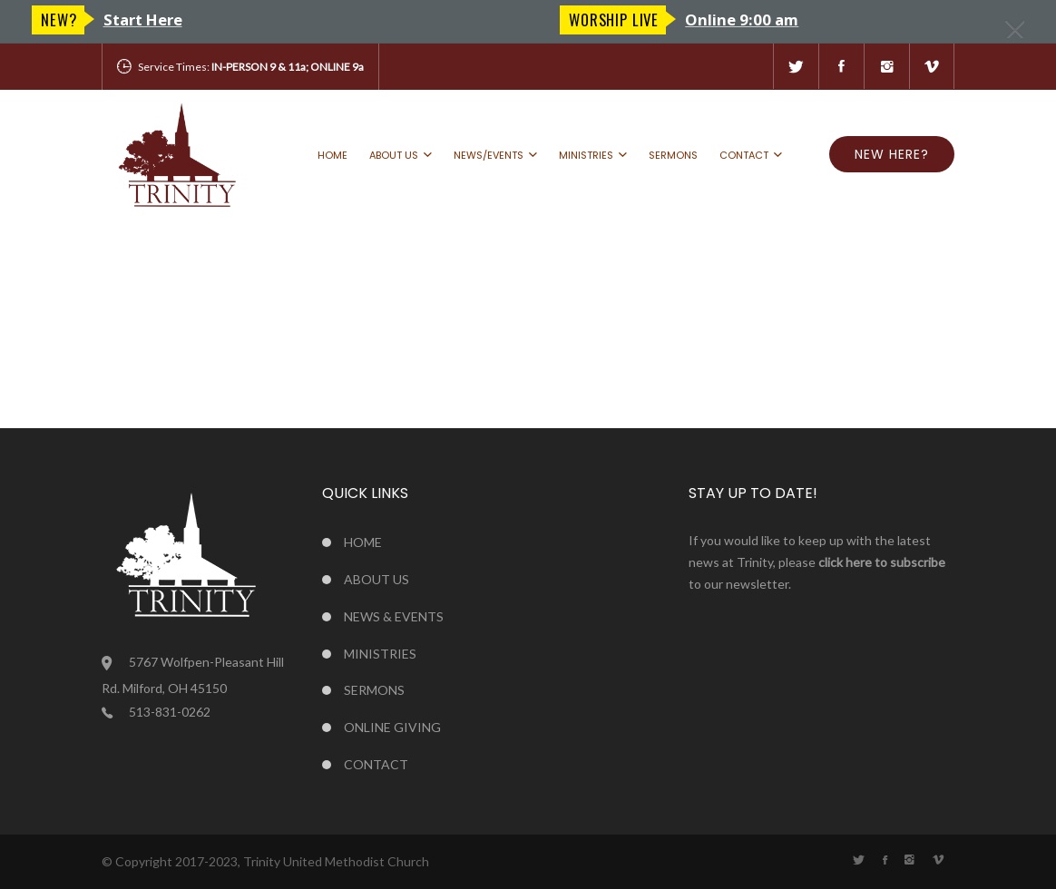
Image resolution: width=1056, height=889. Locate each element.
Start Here (670, 19)
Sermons (673, 155)
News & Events (394, 616)
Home (332, 155)
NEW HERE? (892, 154)
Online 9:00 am (213, 19)
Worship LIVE (86, 19)
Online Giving (392, 727)
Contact (743, 155)
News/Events (488, 155)
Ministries (586, 155)
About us (393, 155)
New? (586, 19)
